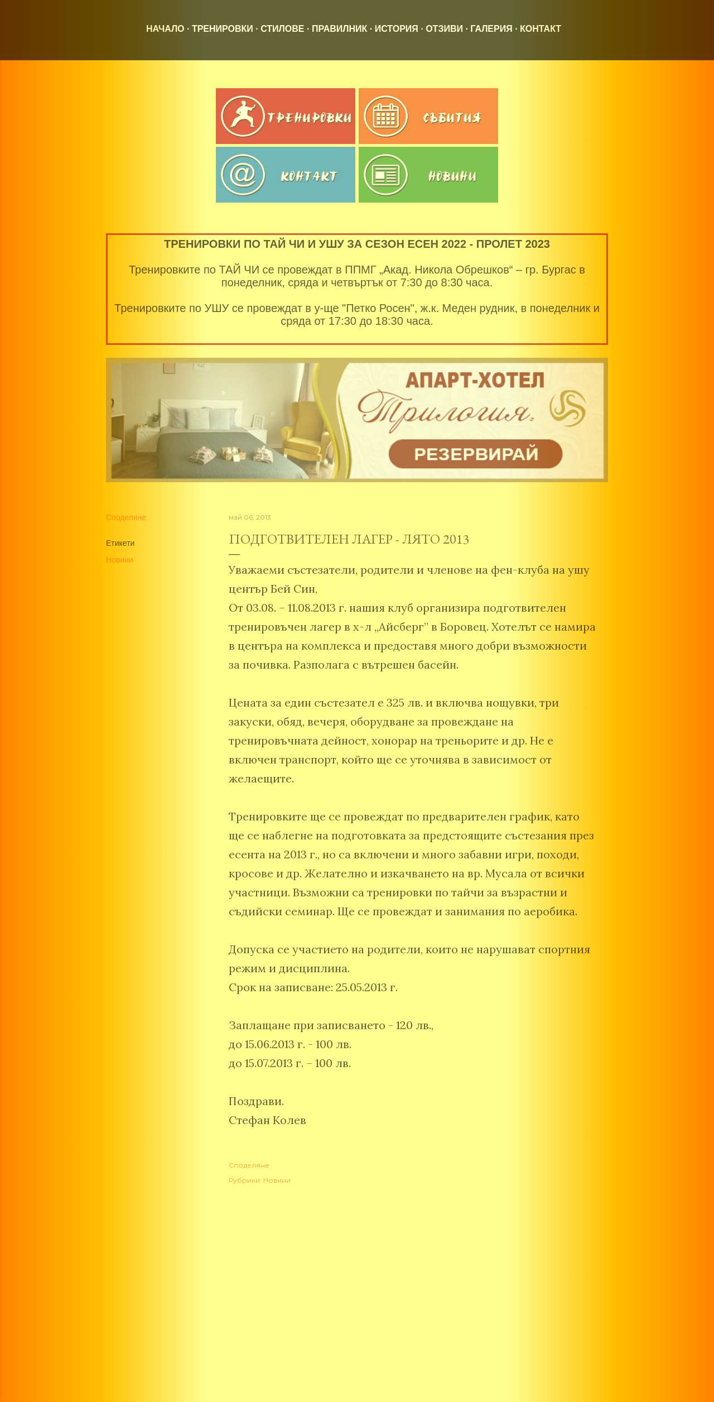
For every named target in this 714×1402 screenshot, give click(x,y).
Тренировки (222, 28)
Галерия (491, 28)
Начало (165, 28)
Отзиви (444, 28)
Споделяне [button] (126, 517)
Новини (119, 559)
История (396, 28)
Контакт (540, 28)
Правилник (339, 28)
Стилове (282, 28)
